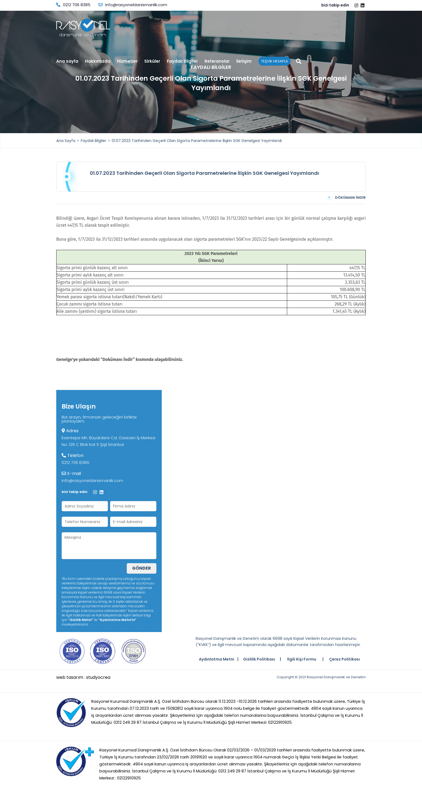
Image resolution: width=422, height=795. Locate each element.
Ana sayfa (67, 61)
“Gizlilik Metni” (80, 619)
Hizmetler (127, 61)
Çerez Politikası (344, 659)
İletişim (244, 61)
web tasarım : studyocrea (83, 677)
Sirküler (152, 61)
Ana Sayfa (65, 141)
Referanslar (217, 61)
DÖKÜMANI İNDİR (346, 197)
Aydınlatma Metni (216, 659)
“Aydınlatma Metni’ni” (117, 619)
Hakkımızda (97, 61)
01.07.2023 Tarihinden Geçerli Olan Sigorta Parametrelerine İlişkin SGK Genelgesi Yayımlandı (197, 141)
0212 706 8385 (73, 5)
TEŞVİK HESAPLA (274, 61)
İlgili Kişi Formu (301, 659)
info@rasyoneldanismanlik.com (133, 5)
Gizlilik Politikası (259, 659)
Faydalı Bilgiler (182, 61)
